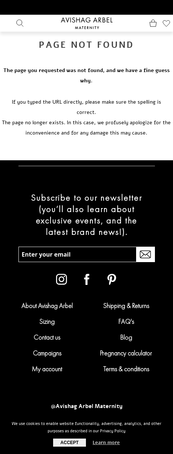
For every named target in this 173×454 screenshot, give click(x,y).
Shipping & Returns (126, 305)
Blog (126, 337)
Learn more (106, 442)
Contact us (47, 337)
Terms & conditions (126, 369)
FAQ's (126, 321)
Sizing (47, 321)
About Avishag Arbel (47, 305)
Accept (69, 442)
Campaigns (47, 353)
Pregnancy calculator (126, 353)
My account (47, 369)
